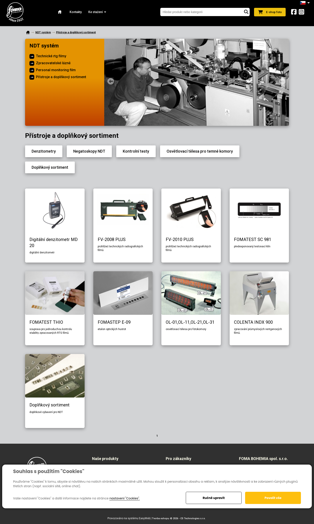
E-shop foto (269, 12)
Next (282, 81)
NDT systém (44, 45)
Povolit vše (273, 498)
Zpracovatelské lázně (53, 63)
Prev (111, 81)
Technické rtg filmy (51, 56)
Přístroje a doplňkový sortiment (61, 77)
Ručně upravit (214, 498)
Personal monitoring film (56, 70)
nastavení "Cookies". (124, 498)
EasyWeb (144, 518)
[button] (95, 12)
